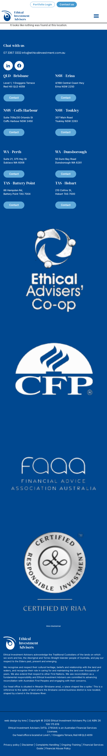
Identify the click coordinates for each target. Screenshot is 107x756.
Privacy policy (12, 744)
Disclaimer (27, 744)
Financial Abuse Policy (58, 748)
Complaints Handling (47, 744)
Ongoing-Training (71, 744)
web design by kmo (15, 720)
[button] (96, 16)
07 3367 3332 (12, 53)
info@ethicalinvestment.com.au (43, 53)
